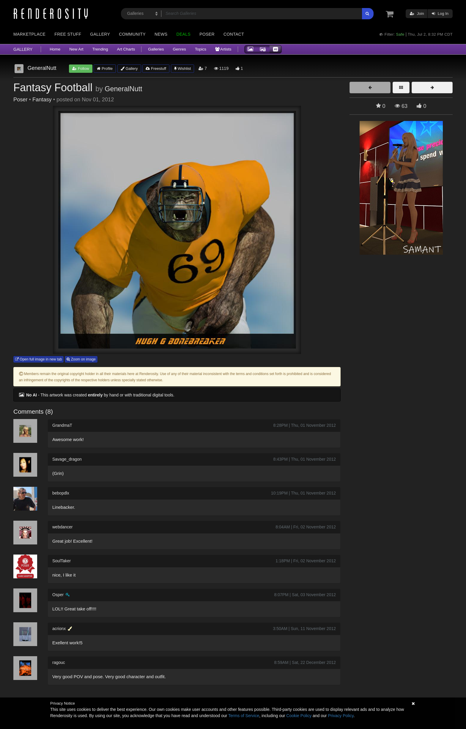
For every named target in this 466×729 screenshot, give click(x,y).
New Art (76, 49)
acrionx (59, 628)
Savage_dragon (67, 459)
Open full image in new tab (38, 359)
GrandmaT (62, 425)
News (161, 34)
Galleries (156, 49)
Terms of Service (243, 715)
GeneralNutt (123, 89)
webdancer (62, 527)
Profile (104, 68)
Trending (100, 49)
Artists (223, 49)
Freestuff (156, 68)
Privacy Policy (340, 715)
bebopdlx (60, 493)
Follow (80, 68)
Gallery (100, 34)
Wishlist (182, 68)
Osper (58, 594)
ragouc (58, 662)
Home (55, 49)
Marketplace (29, 34)
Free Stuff (67, 34)
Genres (179, 49)
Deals (183, 34)
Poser (207, 34)
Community (132, 34)
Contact (233, 34)
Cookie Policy (298, 715)
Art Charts (126, 49)
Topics (200, 49)
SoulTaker (61, 560)
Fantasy (42, 100)
